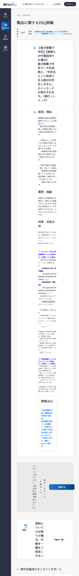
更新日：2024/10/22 (67, 32)
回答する (62, 487)
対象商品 (30, 32)
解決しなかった (44, 488)
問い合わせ (26, 15)
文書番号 (17, 32)
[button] (58, 539)
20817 (23, 33)
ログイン (70, 4)
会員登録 (56, 4)
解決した (41, 488)
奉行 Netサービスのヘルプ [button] (33, 4)
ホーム (19, 15)
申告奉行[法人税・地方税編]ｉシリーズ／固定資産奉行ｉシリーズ (48, 33)
